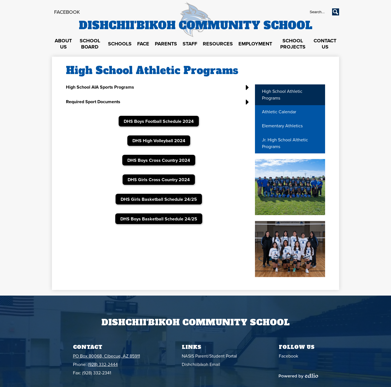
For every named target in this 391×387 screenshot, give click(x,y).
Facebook (67, 12)
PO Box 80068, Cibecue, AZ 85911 (106, 356)
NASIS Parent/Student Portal (209, 356)
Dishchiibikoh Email (201, 364)
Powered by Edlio (298, 376)
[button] (63, 44)
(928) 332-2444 (103, 364)
